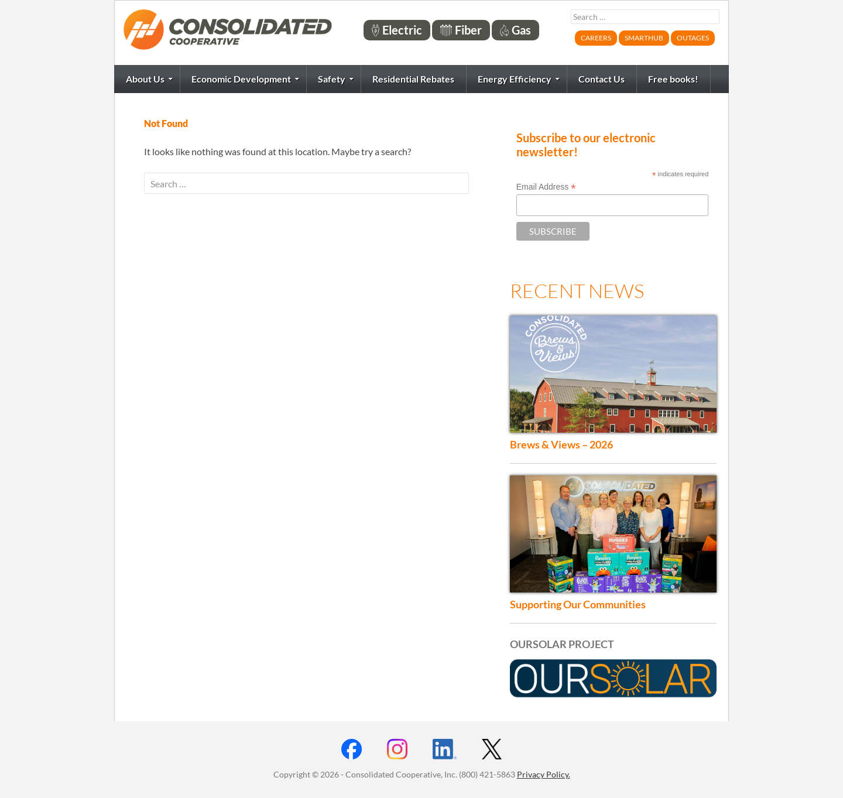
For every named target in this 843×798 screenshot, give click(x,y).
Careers (596, 37)
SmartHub (644, 37)
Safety (331, 78)
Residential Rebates (413, 78)
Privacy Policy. (543, 774)
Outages (693, 37)
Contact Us (601, 78)
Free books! (673, 78)
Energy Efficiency (514, 78)
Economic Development (241, 78)
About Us (145, 78)
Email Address (546, 187)
